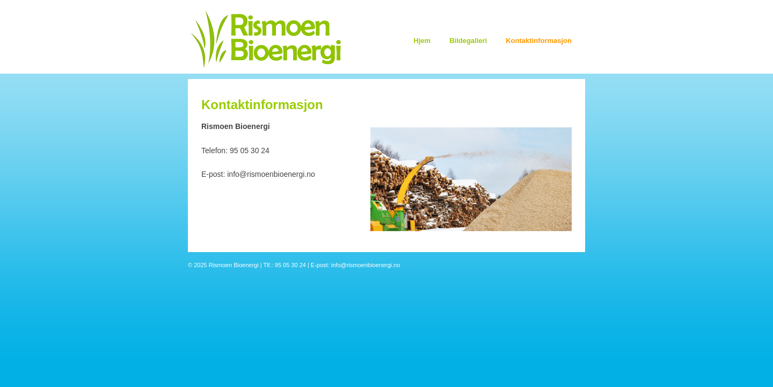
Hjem (422, 41)
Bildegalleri (468, 41)
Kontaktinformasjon (539, 41)
